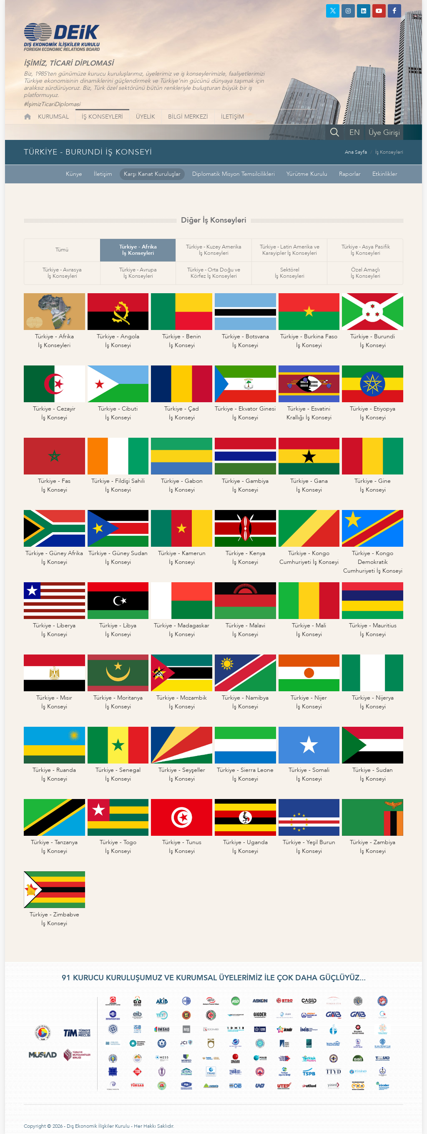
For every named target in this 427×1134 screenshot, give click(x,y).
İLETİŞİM (232, 117)
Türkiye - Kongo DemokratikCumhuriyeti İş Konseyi (372, 562)
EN (354, 132)
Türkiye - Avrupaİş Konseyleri (138, 273)
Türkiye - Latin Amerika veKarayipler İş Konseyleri (289, 250)
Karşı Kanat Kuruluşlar (152, 174)
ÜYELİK (145, 117)
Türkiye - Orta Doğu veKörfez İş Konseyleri (213, 273)
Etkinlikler (384, 174)
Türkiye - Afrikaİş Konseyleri (138, 250)
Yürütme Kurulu (306, 174)
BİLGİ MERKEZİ (188, 117)
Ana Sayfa (356, 152)
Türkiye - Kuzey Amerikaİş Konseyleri (213, 250)
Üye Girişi (384, 132)
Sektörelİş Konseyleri (289, 273)
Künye (74, 174)
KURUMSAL (53, 117)
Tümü (61, 250)
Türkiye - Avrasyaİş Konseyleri (62, 273)
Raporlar (350, 174)
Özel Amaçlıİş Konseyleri (365, 273)
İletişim (103, 174)
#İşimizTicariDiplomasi (52, 104)
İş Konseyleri (389, 152)
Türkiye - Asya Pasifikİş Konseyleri (366, 250)
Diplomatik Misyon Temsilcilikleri (233, 174)
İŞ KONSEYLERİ (102, 117)
